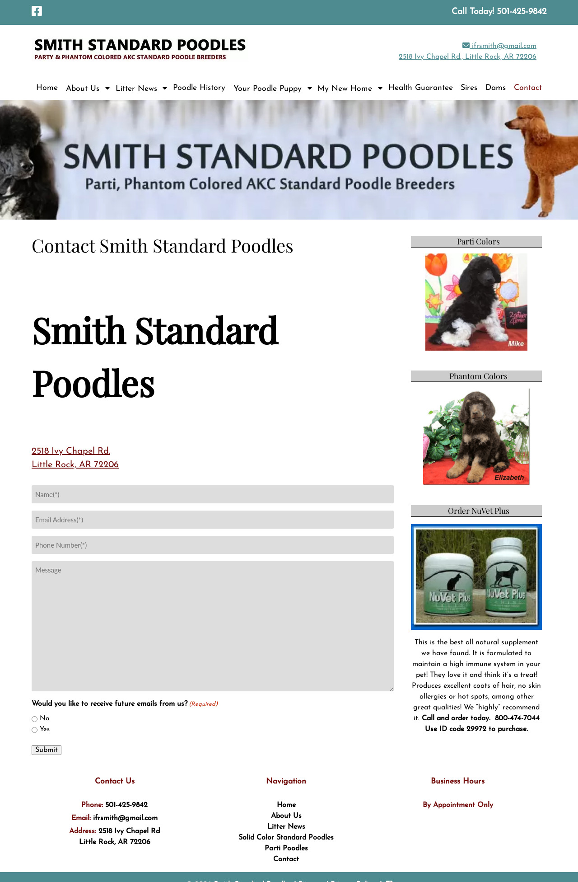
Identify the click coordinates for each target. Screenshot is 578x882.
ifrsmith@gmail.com (499, 46)
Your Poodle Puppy (267, 89)
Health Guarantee (420, 88)
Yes (45, 729)
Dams (495, 88)
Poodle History (199, 88)
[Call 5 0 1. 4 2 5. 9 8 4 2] (521, 12)
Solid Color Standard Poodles (286, 837)
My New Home (344, 89)
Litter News (136, 89)
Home (47, 88)
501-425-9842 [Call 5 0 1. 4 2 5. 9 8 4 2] (126, 805)
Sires (469, 88)
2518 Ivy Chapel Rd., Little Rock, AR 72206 (467, 57)
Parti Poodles (286, 848)
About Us (82, 89)
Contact (528, 88)
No (44, 718)
